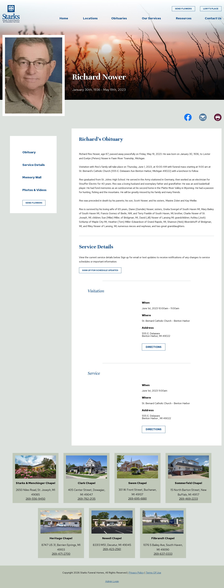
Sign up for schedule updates (100, 270)
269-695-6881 (137, 498)
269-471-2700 (61, 554)
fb (188, 117)
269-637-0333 (163, 554)
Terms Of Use (153, 572)
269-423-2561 (112, 549)
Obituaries (119, 18)
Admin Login (112, 581)
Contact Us (213, 18)
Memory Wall (31, 177)
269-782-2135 (87, 499)
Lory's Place (210, 8)
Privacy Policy (136, 572)
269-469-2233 (188, 499)
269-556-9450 (35, 499)
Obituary (29, 152)
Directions (153, 347)
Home (64, 18)
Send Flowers (183, 8)
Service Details (33, 165)
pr (218, 117)
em (203, 117)
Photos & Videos (34, 190)
